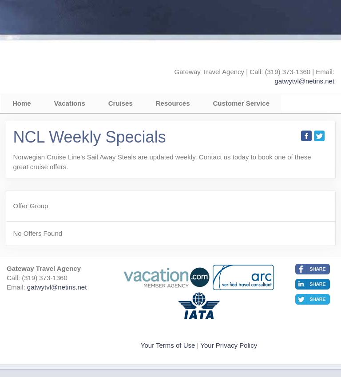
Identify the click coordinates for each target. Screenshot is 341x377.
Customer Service (241, 103)
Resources (173, 103)
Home (21, 103)
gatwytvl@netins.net (304, 81)
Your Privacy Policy (228, 345)
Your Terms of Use (168, 345)
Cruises (120, 103)
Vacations (69, 103)
